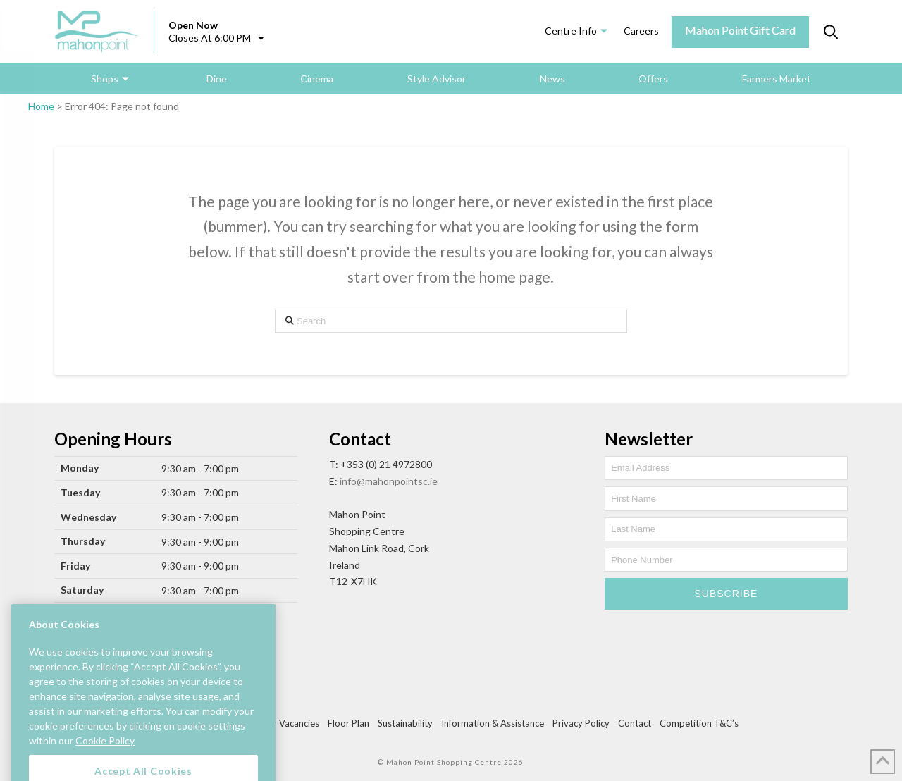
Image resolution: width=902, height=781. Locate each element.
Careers (641, 31)
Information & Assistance (492, 723)
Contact (634, 723)
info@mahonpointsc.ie (389, 481)
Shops (104, 79)
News (552, 79)
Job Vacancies (290, 723)
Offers (653, 79)
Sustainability (405, 723)
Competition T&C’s (699, 723)
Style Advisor (436, 79)
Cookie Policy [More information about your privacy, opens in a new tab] (105, 756)
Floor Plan (348, 723)
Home (41, 106)
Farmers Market (776, 79)
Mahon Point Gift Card (740, 30)
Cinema (316, 79)
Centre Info (571, 31)
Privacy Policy (581, 723)
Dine (216, 79)
